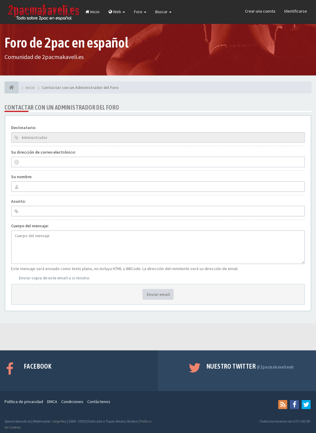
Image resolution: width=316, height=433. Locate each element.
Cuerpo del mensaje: (30, 225)
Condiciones (72, 401)
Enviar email (158, 294)
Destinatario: (23, 127)
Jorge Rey (59, 421)
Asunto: (18, 201)
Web (117, 11)
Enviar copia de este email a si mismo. (54, 278)
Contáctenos (98, 401)
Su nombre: (21, 176)
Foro (140, 11)
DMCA (52, 401)
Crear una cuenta (260, 11)
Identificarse (295, 11)
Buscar (163, 11)
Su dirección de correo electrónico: (43, 152)
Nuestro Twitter (250, 366)
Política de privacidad (23, 401)
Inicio (92, 11)
